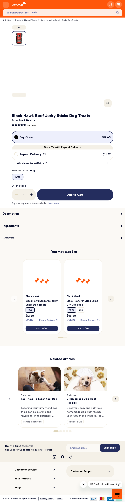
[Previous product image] (19, 27)
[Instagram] (54, 457)
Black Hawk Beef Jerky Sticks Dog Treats (59, 20)
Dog (9, 20)
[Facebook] (62, 457)
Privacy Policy (47, 498)
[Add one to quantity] (31, 195)
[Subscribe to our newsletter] (83, 448)
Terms (59, 498)
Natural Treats (30, 20)
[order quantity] (23, 195)
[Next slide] (111, 299)
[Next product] (19, 95)
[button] (62, 163)
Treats (18, 20)
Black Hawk (26, 120)
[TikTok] (71, 457)
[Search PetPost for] (58, 12)
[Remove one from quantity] (16, 195)
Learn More (53, 203)
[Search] (117, 12)
